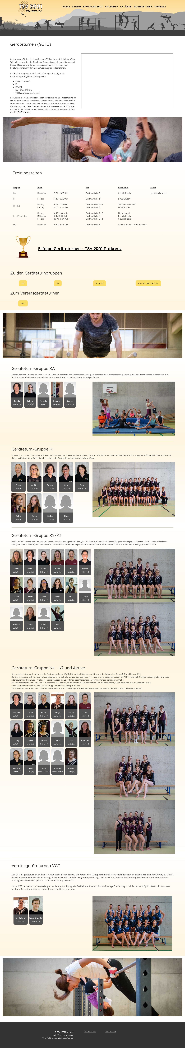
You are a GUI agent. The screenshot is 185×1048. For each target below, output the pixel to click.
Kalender (111, 6)
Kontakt (160, 6)
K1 (58, 283)
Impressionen (142, 6)
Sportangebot (93, 6)
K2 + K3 (99, 283)
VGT (23, 304)
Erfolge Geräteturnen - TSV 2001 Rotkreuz (80, 248)
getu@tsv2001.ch (158, 193)
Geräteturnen (24, 112)
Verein (76, 6)
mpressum (111, 1031)
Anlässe (126, 6)
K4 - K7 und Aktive (148, 283)
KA (23, 283)
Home (66, 6)
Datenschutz (90, 1031)
